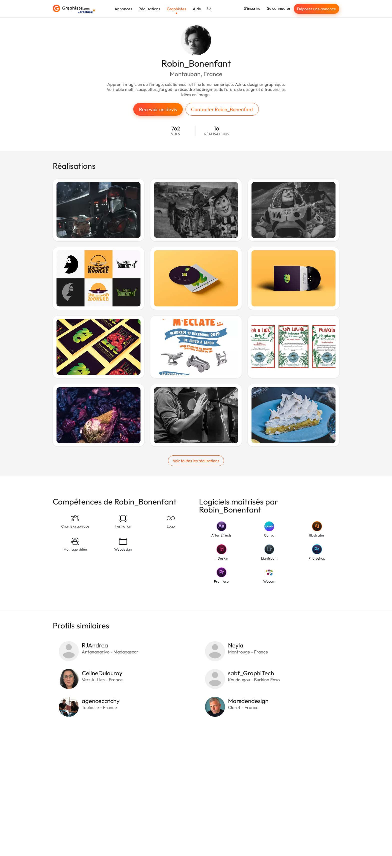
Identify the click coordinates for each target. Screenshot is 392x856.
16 (216, 130)
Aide (197, 8)
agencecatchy (101, 701)
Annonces (123, 8)
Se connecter (279, 8)
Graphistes (176, 8)
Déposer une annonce (316, 8)
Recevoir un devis (158, 109)
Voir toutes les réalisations (196, 460)
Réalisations (149, 8)
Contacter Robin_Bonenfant (222, 109)
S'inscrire (252, 8)
